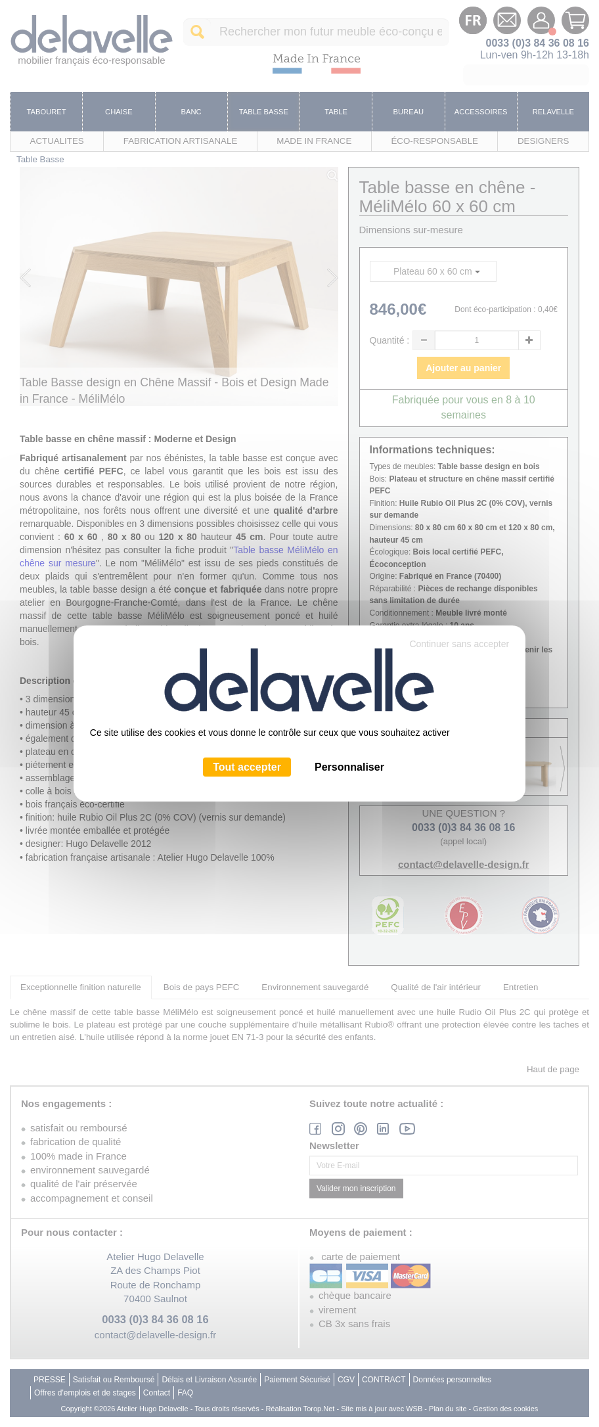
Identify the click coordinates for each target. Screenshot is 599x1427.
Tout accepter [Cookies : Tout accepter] (247, 767)
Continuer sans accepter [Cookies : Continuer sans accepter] (459, 644)
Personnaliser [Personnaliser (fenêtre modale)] (349, 767)
